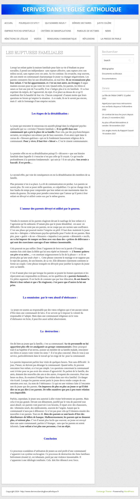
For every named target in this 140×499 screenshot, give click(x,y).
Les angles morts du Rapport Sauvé (118, 130)
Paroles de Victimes (88, 30)
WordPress (129, 491)
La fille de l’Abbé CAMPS (112, 95)
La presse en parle (111, 38)
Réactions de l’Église (16, 38)
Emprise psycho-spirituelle (20, 30)
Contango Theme (104, 491)
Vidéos (37, 38)
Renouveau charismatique (62, 38)
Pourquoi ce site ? (29, 23)
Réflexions (89, 38)
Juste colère (104, 23)
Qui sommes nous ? (55, 23)
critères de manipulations (56, 30)
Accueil (9, 23)
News (108, 30)
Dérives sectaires (81, 23)
